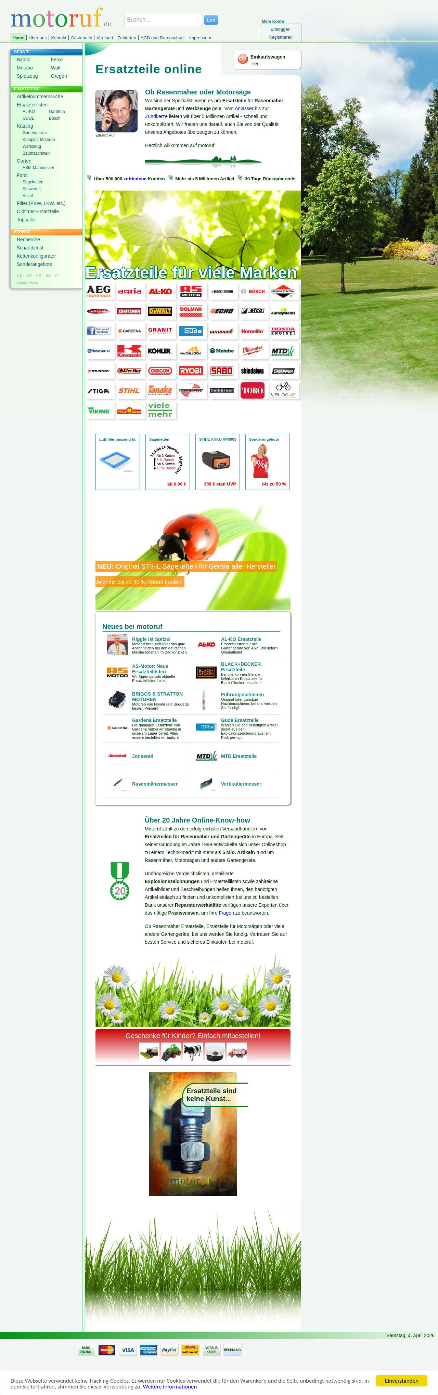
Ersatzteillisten (32, 104)
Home (18, 37)
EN (28, 275)
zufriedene (135, 178)
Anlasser (244, 108)
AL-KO (29, 111)
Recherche (28, 239)
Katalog (25, 126)
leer (254, 63)
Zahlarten (126, 37)
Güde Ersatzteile (240, 720)
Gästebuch (81, 37)
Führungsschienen (242, 694)
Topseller (26, 219)
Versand (104, 37)
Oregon (59, 76)
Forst (22, 175)
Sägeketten (33, 182)
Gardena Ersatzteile (154, 720)
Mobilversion (27, 283)
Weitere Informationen (170, 1387)
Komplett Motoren (39, 139)
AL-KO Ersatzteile (241, 639)
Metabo (25, 67)
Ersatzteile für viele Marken (191, 272)
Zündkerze (156, 116)
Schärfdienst (30, 247)
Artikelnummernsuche (40, 96)
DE (19, 275)
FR (38, 275)
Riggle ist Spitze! (151, 639)
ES (48, 275)
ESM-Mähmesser (38, 167)
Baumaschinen (36, 153)
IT (57, 275)
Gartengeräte (35, 132)
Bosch (54, 118)
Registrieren (281, 37)
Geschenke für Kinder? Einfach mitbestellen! (193, 1035)
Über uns (38, 37)
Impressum (200, 37)
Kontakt (58, 37)
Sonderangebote (34, 264)
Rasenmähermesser (155, 784)
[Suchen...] (164, 20)
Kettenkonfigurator (36, 256)
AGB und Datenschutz (163, 37)
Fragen (226, 913)
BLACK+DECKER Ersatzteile (241, 666)
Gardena (57, 111)
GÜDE (29, 118)
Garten (24, 161)
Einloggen (281, 29)
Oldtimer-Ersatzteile (38, 211)
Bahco (23, 59)
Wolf (56, 67)
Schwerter (32, 188)
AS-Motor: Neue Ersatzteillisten (150, 668)
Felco (57, 59)
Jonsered (142, 756)
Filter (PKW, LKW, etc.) (41, 203)
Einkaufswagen (267, 57)
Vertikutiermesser (241, 784)
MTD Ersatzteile (239, 756)
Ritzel (28, 195)
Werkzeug (32, 146)
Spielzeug (27, 76)
